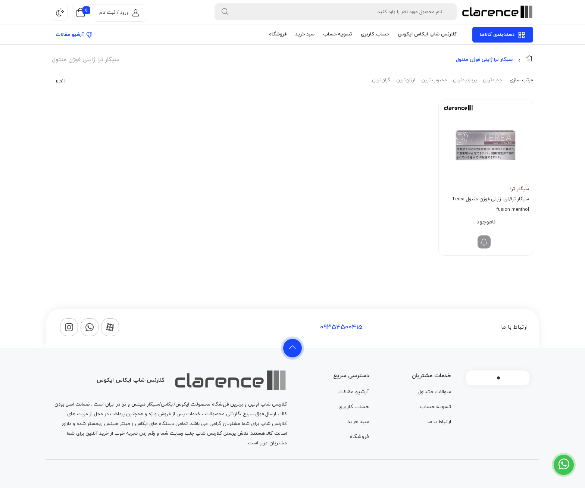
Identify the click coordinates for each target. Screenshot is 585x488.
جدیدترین (492, 80)
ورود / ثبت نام (119, 12)
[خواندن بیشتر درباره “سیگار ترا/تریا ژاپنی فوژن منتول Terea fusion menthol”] (484, 241)
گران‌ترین (381, 80)
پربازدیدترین (465, 80)
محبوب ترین (434, 80)
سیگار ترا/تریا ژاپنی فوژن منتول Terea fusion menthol (490, 204)
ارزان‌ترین (405, 80)
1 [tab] (498, 377)
